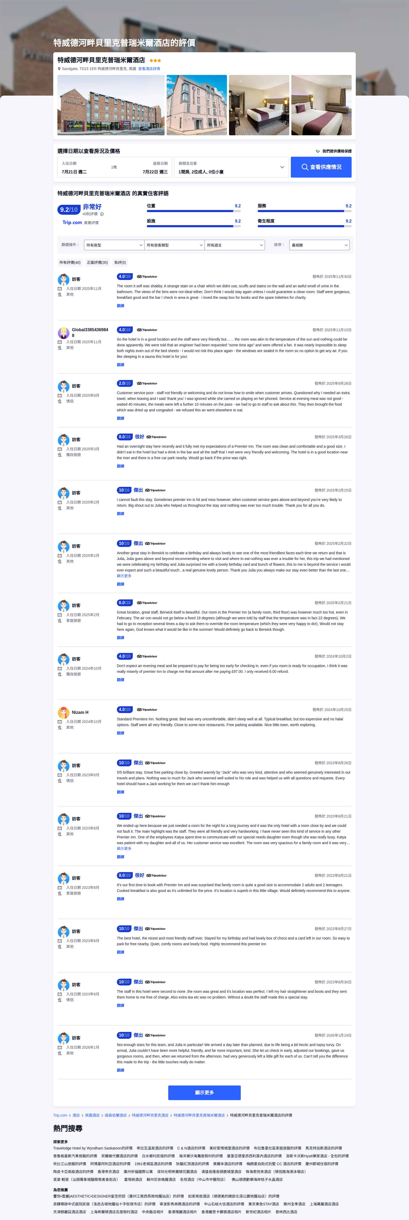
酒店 (76, 1115)
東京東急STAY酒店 (263, 1204)
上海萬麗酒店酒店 (324, 1204)
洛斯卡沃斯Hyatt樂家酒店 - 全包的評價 (317, 1156)
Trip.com (60, 1115)
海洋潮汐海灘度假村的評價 (201, 1156)
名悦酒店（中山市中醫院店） (203, 1179)
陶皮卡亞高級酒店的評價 (73, 1172)
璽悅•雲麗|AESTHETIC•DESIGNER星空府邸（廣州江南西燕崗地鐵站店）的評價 (118, 1196)
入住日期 (69, 163)
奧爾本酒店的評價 (227, 1164)
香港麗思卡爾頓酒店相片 (221, 1212)
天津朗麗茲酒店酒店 (69, 1212)
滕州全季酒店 (294, 1204)
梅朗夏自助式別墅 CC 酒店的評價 (273, 1164)
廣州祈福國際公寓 (138, 1172)
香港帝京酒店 (108, 1172)
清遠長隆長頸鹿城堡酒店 (221, 1172)
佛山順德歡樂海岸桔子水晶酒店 (257, 1179)
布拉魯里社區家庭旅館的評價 (277, 1148)
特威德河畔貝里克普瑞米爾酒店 (199, 1115)
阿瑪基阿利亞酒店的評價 (110, 1164)
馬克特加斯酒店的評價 (323, 1148)
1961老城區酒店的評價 (153, 1164)
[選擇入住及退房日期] (83, 167)
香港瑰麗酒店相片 (182, 1212)
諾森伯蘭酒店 (116, 1115)
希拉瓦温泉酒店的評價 (155, 1148)
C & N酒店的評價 (191, 1148)
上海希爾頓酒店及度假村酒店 (114, 1212)
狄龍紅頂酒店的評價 (192, 1164)
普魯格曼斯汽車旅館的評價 (75, 1156)
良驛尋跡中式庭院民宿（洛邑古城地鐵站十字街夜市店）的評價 (104, 1204)
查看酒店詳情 (149, 69)
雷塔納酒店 (133, 1179)
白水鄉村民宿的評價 (158, 1156)
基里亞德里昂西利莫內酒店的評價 (254, 1156)
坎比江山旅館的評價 (69, 1164)
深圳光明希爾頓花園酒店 (177, 1172)
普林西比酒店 (286, 1212)
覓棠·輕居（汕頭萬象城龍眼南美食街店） (86, 1179)
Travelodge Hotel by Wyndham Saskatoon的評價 (93, 1148)
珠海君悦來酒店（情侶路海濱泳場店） (277, 1172)
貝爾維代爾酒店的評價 (119, 1156)
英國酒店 (92, 1115)
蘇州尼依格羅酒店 (161, 1179)
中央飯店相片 (153, 1212)
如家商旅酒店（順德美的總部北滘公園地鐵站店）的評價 (233, 1196)
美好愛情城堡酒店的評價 (229, 1148)
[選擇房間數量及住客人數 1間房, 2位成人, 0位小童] (232, 169)
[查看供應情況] (321, 167)
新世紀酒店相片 (258, 1212)
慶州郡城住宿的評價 (321, 1164)
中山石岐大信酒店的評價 (224, 1204)
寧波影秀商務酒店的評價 (180, 1204)
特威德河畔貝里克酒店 (150, 1115)
